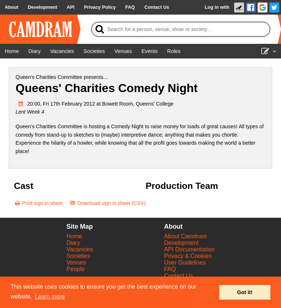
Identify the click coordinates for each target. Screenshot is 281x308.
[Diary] (34, 51)
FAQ (170, 269)
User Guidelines (185, 262)
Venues (76, 262)
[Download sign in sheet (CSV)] (107, 203)
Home (74, 236)
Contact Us (178, 276)
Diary (73, 243)
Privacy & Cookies (188, 256)
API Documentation (189, 249)
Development (181, 243)
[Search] (181, 29)
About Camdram (185, 236)
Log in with (217, 7)
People (76, 269)
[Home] (11, 51)
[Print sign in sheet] (38, 203)
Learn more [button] (50, 296)
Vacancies (80, 249)
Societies (78, 256)
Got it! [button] (244, 292)
